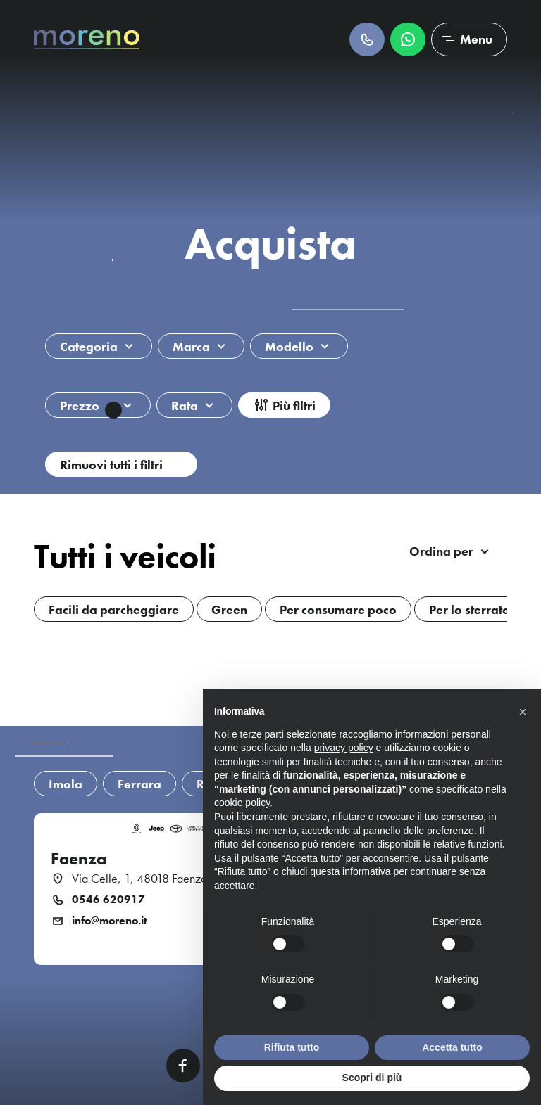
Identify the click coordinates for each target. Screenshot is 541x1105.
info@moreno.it (109, 921)
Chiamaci (367, 39)
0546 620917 (108, 900)
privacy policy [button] (343, 747)
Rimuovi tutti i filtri (111, 464)
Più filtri (294, 405)
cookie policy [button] (242, 802)
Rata (184, 405)
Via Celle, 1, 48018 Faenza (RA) (151, 878)
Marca (191, 346)
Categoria (89, 346)
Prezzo (91, 407)
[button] (522, 712)
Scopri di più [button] (372, 1077)
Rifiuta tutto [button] (292, 1047)
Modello (289, 346)
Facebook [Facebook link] (183, 1065)
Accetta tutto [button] (452, 1047)
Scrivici (407, 39)
